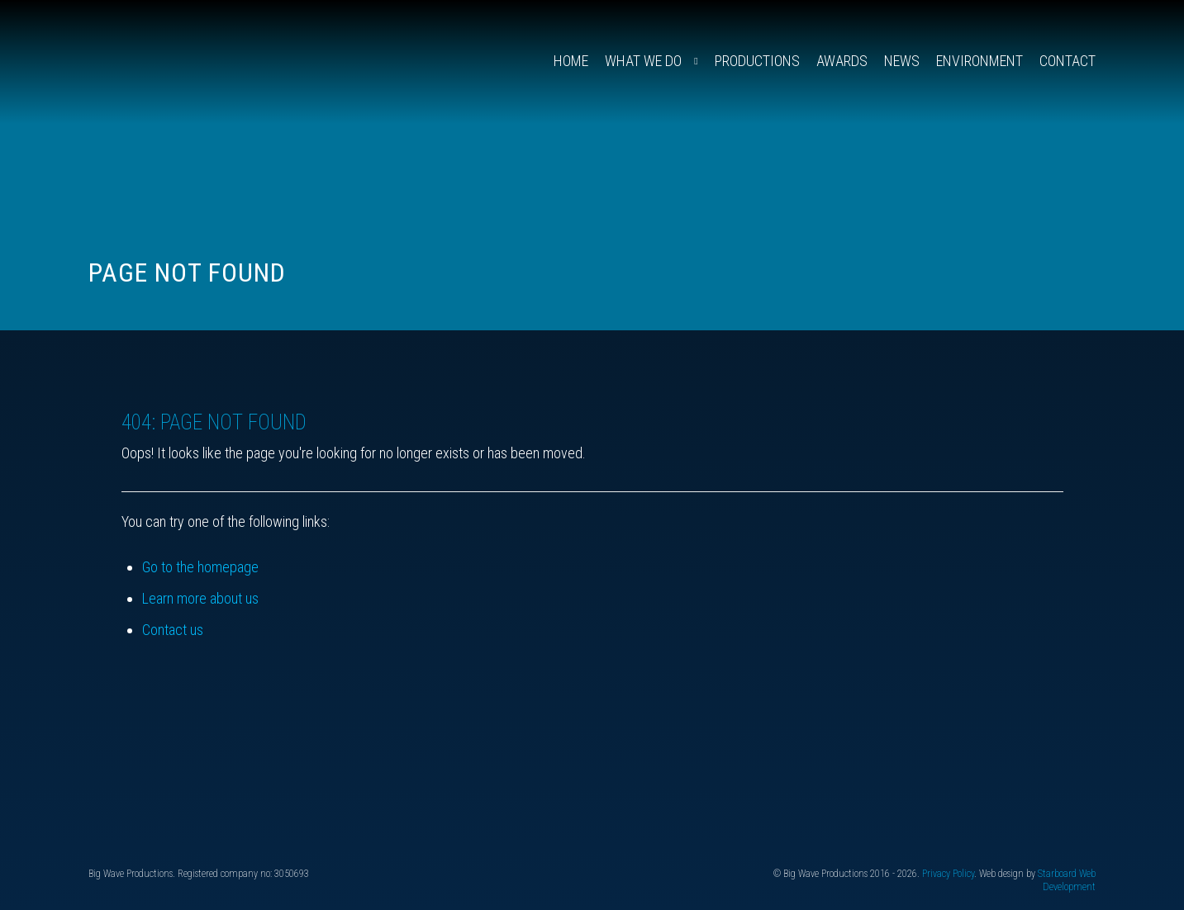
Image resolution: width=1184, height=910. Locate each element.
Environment (979, 60)
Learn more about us (200, 598)
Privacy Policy (948, 873)
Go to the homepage (200, 567)
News (902, 60)
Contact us (172, 629)
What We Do (643, 60)
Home (571, 60)
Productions (757, 60)
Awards (842, 60)
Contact (1067, 60)
